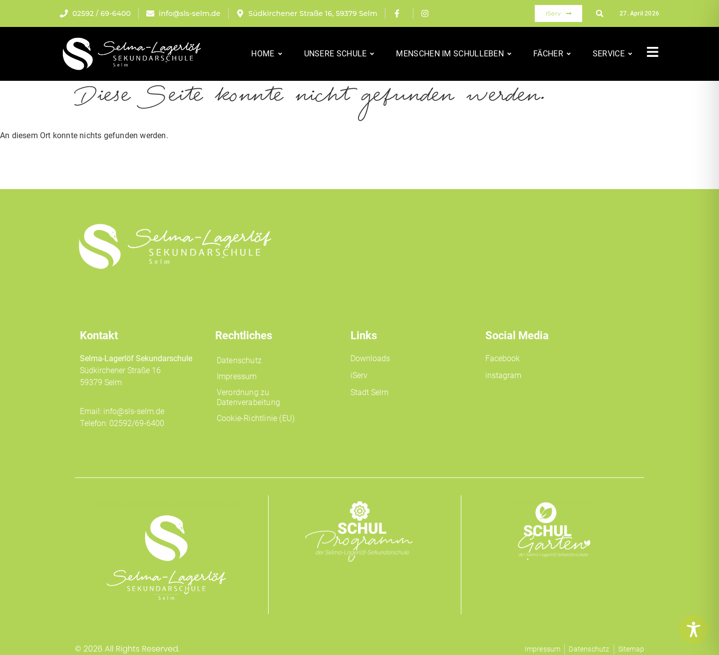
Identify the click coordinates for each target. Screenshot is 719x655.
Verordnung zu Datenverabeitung (248, 397)
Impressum (237, 376)
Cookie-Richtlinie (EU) (256, 418)
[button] (599, 13)
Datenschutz (239, 360)
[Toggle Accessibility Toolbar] (693, 629)
